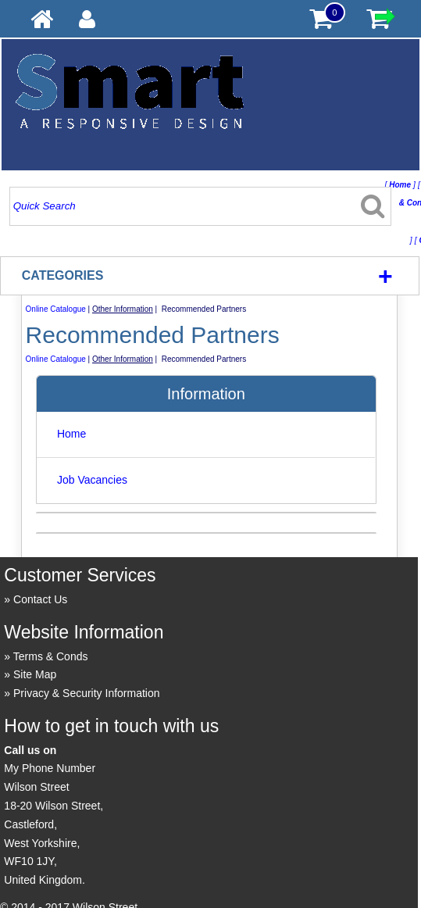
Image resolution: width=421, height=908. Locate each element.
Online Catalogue (56, 309)
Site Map (34, 674)
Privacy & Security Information (86, 693)
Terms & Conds (50, 656)
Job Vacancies (92, 480)
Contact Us (40, 599)
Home (71, 433)
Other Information (122, 309)
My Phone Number (49, 768)
